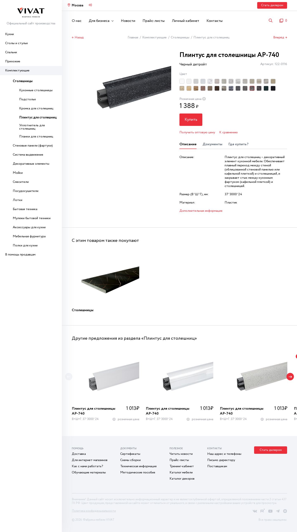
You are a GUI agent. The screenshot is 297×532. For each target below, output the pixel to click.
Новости (128, 21)
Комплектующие (17, 70)
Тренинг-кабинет (182, 466)
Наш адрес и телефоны (224, 454)
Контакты (214, 21)
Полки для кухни (25, 245)
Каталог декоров (182, 478)
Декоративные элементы (31, 163)
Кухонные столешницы (36, 90)
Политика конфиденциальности (94, 511)
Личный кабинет (185, 21)
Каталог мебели (181, 472)
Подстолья (27, 99)
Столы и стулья (16, 43)
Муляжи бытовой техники (32, 218)
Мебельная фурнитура (29, 236)
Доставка (79, 454)
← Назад (78, 37)
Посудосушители (25, 191)
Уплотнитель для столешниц (32, 127)
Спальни (11, 52)
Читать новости (181, 454)
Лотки (17, 200)
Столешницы (23, 81)
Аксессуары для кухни (29, 227)
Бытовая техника (25, 209)
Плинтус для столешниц (38, 117)
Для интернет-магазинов (89, 460)
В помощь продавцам (20, 254)
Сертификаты (130, 454)
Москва (77, 5)
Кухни (9, 34)
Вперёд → (280, 37)
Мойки (18, 172)
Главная (133, 37)
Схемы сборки (130, 460)
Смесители (21, 182)
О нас (76, 21)
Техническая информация (138, 466)
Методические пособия (137, 472)
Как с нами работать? (87, 466)
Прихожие (12, 61)
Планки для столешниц (36, 136)
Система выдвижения (28, 154)
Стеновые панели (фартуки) (33, 145)
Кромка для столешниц (36, 108)
